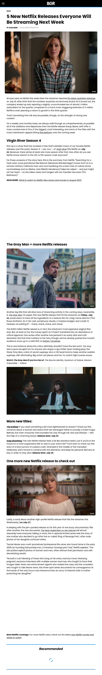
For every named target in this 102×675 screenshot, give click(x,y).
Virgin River (61, 149)
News (9, 11)
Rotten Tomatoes (51, 341)
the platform (46, 132)
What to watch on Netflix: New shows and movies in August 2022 (50, 180)
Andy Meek (13, 28)
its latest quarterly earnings (81, 98)
